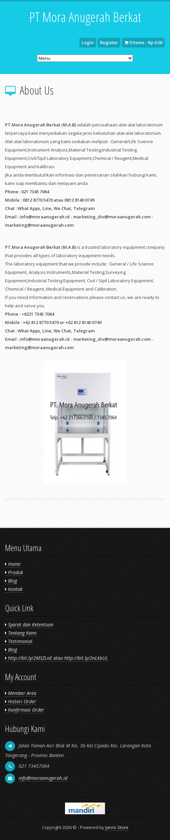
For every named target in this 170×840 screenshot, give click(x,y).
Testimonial (18, 641)
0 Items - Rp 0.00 (143, 42)
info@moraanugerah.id (43, 778)
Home (12, 564)
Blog (11, 581)
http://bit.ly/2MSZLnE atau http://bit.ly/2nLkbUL (56, 658)
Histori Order (20, 701)
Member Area (20, 693)
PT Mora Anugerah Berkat (85, 17)
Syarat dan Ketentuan (29, 624)
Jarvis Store (116, 827)
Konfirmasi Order (24, 710)
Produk (14, 572)
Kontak (14, 589)
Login (88, 42)
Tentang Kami (21, 633)
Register (109, 42)
